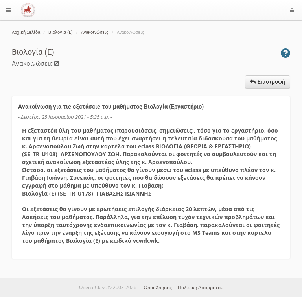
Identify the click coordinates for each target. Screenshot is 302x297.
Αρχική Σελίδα (26, 32)
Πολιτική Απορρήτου (200, 287)
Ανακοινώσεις (95, 32)
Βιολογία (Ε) (60, 32)
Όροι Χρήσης (158, 287)
